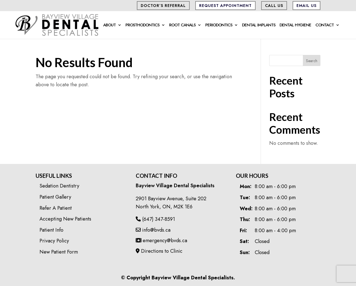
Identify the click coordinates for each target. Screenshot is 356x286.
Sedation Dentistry (59, 185)
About (109, 25)
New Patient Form (58, 251)
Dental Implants (258, 25)
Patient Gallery (55, 197)
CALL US (274, 5)
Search (311, 61)
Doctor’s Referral (163, 5)
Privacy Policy (54, 240)
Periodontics (218, 25)
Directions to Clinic (159, 251)
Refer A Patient (55, 208)
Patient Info (51, 230)
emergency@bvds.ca (161, 240)
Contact (324, 25)
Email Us (306, 5)
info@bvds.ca (153, 230)
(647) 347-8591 (155, 219)
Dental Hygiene (295, 25)
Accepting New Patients (65, 218)
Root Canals (182, 25)
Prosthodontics (142, 25)
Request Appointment (225, 5)
